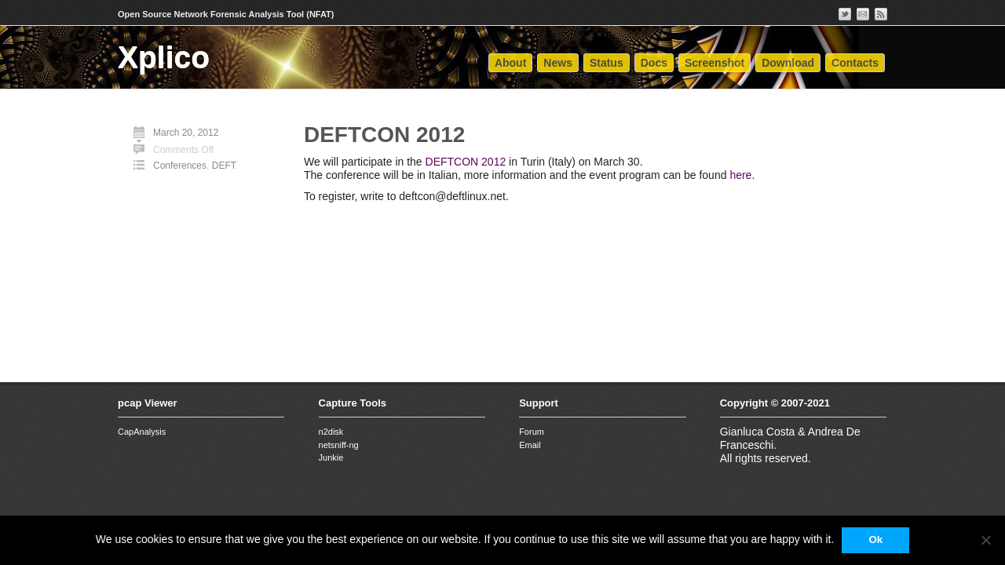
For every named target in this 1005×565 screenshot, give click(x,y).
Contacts (855, 62)
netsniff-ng (339, 445)
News (557, 62)
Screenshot (714, 62)
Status (606, 62)
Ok (875, 539)
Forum (531, 431)
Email (530, 445)
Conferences (179, 165)
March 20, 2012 (185, 132)
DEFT (224, 165)
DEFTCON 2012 (384, 134)
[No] (985, 540)
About (510, 62)
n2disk (331, 431)
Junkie (331, 457)
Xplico (164, 57)
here (740, 175)
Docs (654, 62)
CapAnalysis (142, 431)
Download (788, 62)
